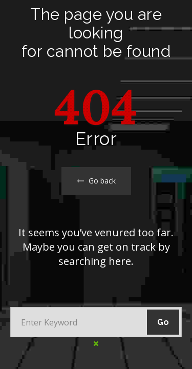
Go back (96, 181)
